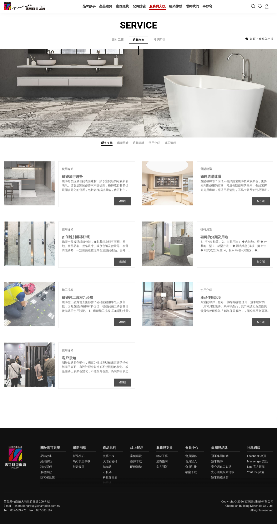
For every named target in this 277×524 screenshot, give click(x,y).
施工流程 (170, 146)
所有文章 (107, 146)
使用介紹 (154, 146)
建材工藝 (117, 42)
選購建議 (138, 146)
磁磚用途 (122, 146)
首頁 (253, 42)
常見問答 (159, 42)
